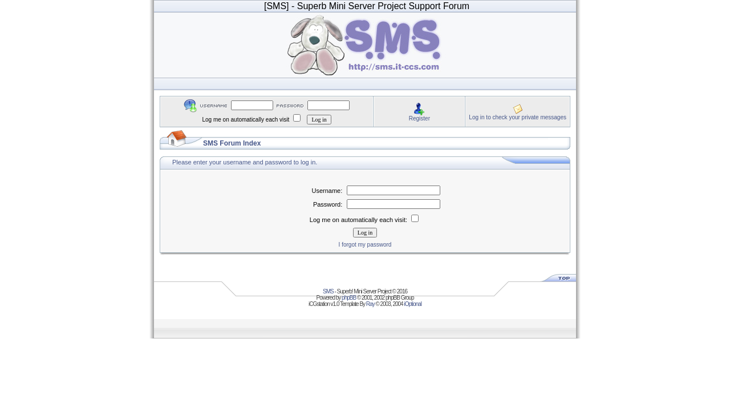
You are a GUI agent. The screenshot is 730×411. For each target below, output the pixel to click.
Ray (370, 304)
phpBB (349, 298)
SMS (328, 291)
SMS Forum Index (232, 143)
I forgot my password (365, 244)
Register (419, 118)
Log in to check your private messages (517, 117)
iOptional (412, 304)
